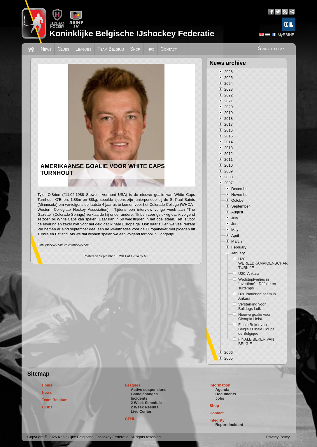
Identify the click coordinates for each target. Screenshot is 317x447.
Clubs (63, 48)
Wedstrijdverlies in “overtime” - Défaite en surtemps (257, 283)
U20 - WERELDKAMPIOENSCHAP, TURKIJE (257, 263)
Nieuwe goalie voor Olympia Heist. (254, 316)
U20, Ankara (248, 273)
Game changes (144, 394)
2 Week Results (145, 407)
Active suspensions (149, 389)
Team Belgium (110, 48)
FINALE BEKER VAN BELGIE (256, 341)
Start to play (271, 48)
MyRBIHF (286, 34)
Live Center (141, 411)
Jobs (220, 398)
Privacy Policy (278, 437)
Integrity (217, 420)
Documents (226, 394)
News (46, 48)
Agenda (223, 389)
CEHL (130, 419)
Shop (135, 48)
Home (47, 385)
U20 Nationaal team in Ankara (257, 296)
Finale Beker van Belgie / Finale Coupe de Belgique (256, 329)
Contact (168, 48)
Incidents (139, 398)
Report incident (229, 424)
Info (150, 48)
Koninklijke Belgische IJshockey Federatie (132, 33)
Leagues (83, 48)
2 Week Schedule (146, 403)
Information (220, 385)
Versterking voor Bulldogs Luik (252, 306)
